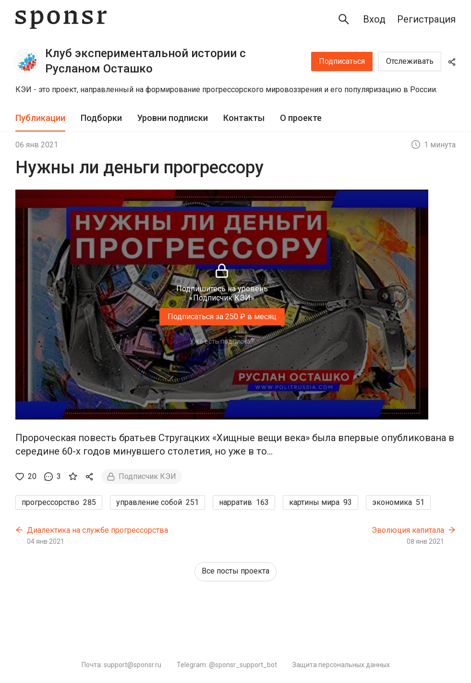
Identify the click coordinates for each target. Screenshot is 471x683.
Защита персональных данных (341, 665)
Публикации (40, 118)
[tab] (40, 118)
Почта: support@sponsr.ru (121, 665)
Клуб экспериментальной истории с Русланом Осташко (145, 61)
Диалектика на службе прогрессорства (97, 530)
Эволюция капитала (408, 530)
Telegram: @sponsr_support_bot (227, 665)
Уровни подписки (172, 118)
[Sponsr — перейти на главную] (61, 19)
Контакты (244, 118)
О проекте (301, 118)
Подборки (101, 118)
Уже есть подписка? (222, 341)
